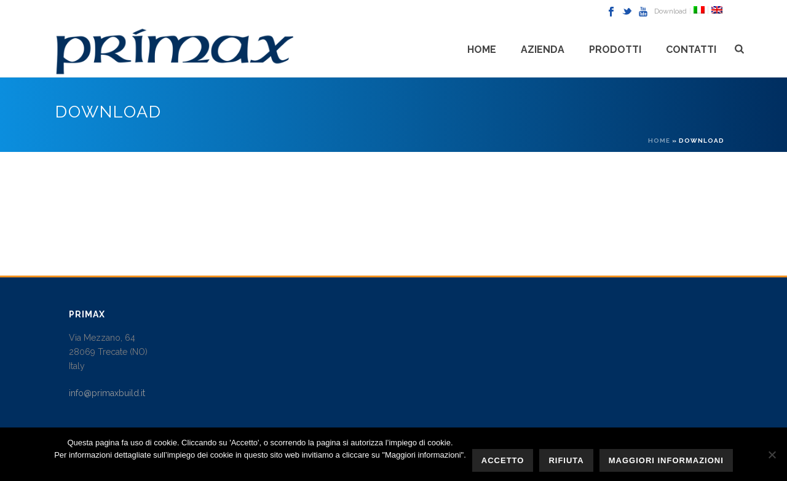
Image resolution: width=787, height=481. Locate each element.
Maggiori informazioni (666, 460)
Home (481, 49)
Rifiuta (565, 460)
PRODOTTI (615, 49)
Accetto (502, 460)
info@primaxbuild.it (107, 393)
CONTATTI (691, 49)
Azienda (542, 49)
